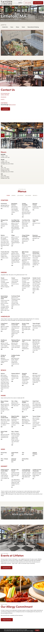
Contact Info (5, 27)
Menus (17, 27)
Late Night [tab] (20, 195)
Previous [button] (3, 136)
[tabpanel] (22, 348)
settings (31, 630)
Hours (12, 27)
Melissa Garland (12, 105)
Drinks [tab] (13, 195)
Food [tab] (8, 195)
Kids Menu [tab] (28, 195)
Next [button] (41, 136)
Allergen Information (7, 619)
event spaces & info (7, 567)
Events (23, 27)
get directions (5, 109)
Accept (37, 630)
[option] (22, 136)
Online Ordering (28, 2)
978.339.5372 (3, 97)
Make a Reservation (38, 2)
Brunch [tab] (35, 195)
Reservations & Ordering (33, 27)
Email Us (2, 100)
